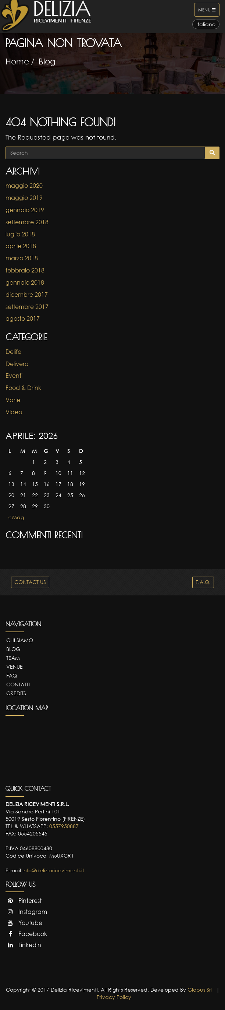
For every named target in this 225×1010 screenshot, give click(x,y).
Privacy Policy (114, 997)
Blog (47, 61)
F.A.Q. (203, 582)
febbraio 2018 (25, 270)
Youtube (24, 923)
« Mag (16, 517)
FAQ (11, 675)
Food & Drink (23, 387)
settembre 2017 (27, 306)
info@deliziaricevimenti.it (53, 870)
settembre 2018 (27, 222)
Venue (14, 667)
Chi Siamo (19, 640)
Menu (208, 11)
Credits (16, 693)
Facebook (26, 934)
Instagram (26, 911)
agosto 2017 (23, 318)
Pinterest (24, 900)
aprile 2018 (21, 246)
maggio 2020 (24, 185)
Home (17, 61)
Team (13, 658)
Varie (13, 400)
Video (14, 412)
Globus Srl (200, 989)
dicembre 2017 (27, 294)
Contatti (18, 684)
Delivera (17, 363)
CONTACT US (30, 582)
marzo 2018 (22, 258)
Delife (13, 351)
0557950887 (64, 826)
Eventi (14, 375)
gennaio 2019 (25, 210)
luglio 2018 (20, 234)
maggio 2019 (24, 197)
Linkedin (23, 945)
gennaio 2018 (25, 282)
